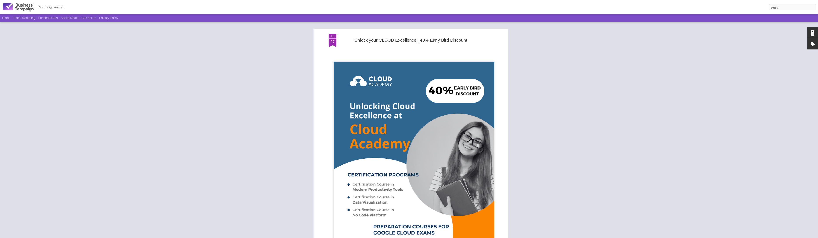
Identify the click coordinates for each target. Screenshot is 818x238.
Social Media (69, 18)
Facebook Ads (48, 18)
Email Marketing (24, 18)
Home (6, 18)
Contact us (88, 18)
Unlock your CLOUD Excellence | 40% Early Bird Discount (410, 38)
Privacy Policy (108, 18)
